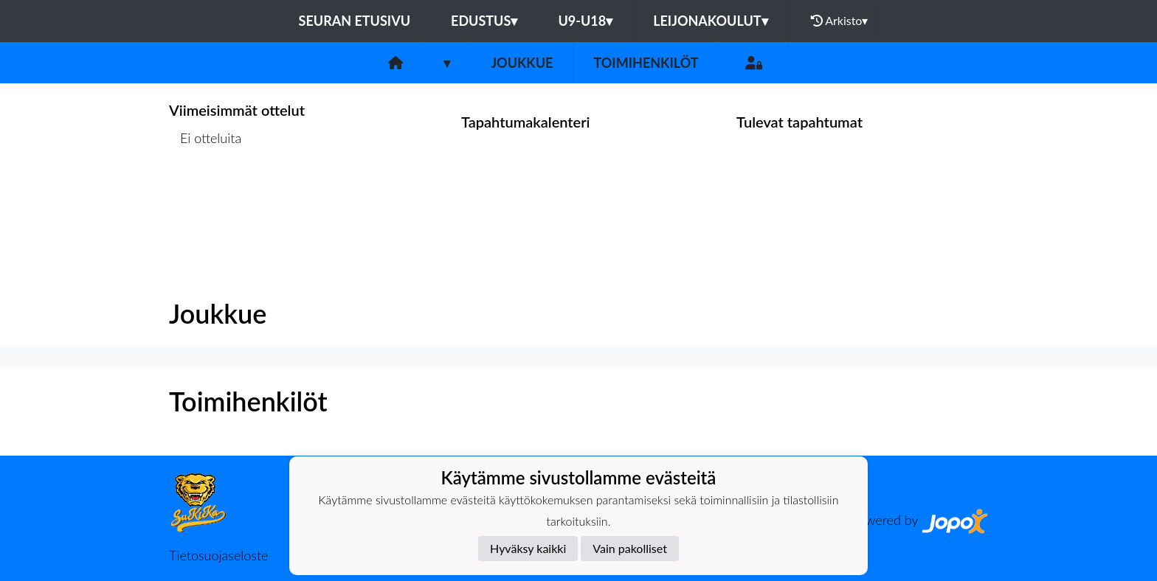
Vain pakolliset (630, 548)
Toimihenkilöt (645, 63)
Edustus (484, 21)
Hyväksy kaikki (528, 548)
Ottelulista (205, 195)
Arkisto (839, 20)
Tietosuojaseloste (218, 555)
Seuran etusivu (355, 21)
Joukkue (522, 63)
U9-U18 (585, 21)
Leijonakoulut (710, 21)
